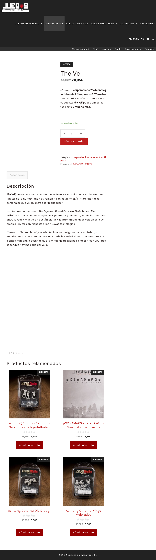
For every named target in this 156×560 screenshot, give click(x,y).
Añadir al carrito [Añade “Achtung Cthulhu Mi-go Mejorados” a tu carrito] (83, 532)
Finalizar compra (133, 49)
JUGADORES (129, 23)
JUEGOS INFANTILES (104, 23)
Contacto (149, 49)
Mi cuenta (106, 49)
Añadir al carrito (74, 141)
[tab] (17, 175)
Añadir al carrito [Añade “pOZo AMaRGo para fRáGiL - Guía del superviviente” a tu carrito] (83, 445)
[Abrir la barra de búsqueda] (153, 39)
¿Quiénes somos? (80, 49)
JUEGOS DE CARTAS (77, 23)
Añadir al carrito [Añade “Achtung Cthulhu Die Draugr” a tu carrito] (29, 532)
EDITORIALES (136, 39)
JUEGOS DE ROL (54, 23)
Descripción (17, 175)
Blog (95, 49)
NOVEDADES (147, 23)
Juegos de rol (79, 157)
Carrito (118, 49)
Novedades (92, 157)
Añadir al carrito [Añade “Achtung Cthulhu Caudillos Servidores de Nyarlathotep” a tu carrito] (29, 445)
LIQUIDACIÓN (77, 164)
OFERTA (88, 164)
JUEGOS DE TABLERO (29, 23)
